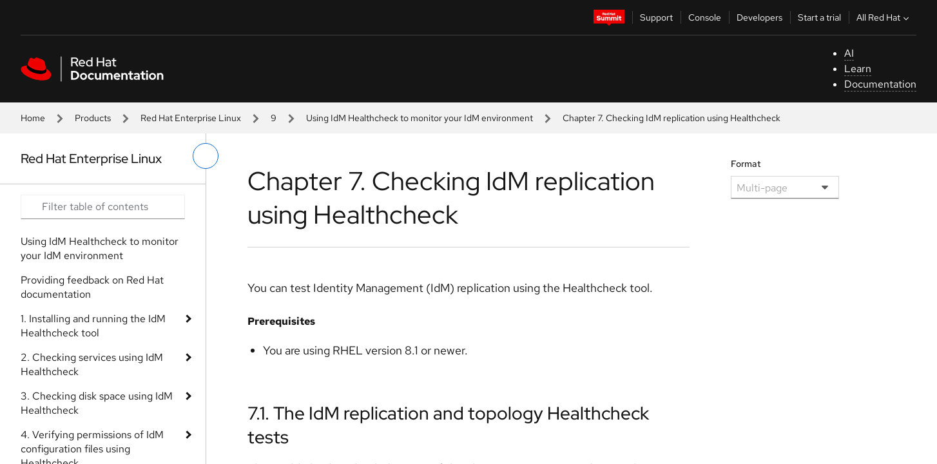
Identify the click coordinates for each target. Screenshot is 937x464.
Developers (759, 17)
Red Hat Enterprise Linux (190, 118)
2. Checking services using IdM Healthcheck (92, 364)
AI (849, 53)
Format (746, 163)
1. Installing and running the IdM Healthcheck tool (93, 326)
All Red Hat (884, 17)
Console (704, 17)
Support (656, 17)
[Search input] (103, 207)
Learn (857, 68)
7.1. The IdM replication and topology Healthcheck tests (448, 425)
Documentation (880, 84)
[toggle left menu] (205, 156)
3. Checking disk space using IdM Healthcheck (97, 403)
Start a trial (819, 17)
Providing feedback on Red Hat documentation (92, 287)
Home (33, 118)
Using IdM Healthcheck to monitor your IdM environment (419, 118)
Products (93, 118)
